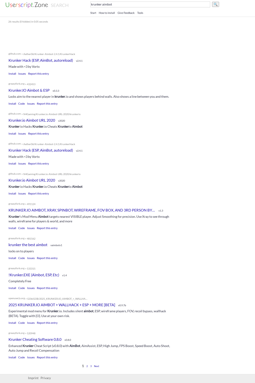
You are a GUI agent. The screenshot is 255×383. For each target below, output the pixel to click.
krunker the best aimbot (27, 244)
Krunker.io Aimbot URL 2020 (31, 120)
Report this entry (38, 73)
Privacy (46, 378)
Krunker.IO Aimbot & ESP (29, 90)
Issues (22, 73)
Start (93, 12)
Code (21, 103)
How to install (107, 12)
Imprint (33, 378)
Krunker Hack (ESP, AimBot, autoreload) (40, 60)
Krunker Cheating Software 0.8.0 (34, 339)
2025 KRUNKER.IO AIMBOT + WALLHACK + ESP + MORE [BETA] (61, 304)
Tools (140, 12)
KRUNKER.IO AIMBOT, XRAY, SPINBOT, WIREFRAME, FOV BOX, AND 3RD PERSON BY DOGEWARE (81, 210)
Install (12, 73)
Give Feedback (126, 12)
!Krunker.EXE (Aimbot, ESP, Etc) (33, 275)
